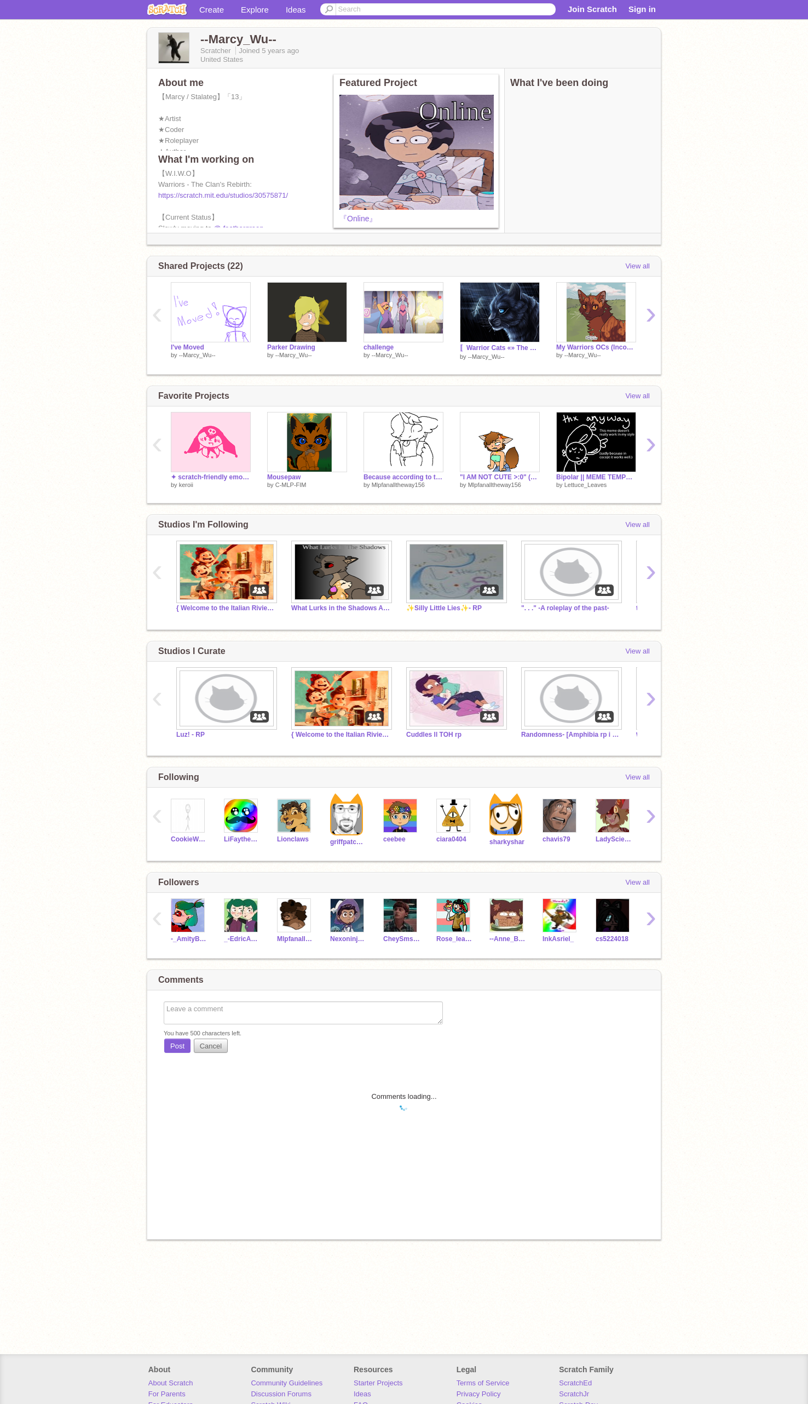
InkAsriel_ (558, 939)
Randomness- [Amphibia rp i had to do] (570, 734)
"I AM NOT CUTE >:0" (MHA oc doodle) (500, 477)
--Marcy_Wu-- (197, 355)
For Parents (167, 1394)
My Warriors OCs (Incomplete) (596, 347)
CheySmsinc (401, 939)
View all (637, 266)
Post (177, 1046)
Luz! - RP (190, 734)
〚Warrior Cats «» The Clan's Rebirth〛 (500, 348)
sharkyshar (506, 842)
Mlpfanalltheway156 (398, 485)
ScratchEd (575, 1383)
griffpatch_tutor (348, 842)
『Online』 (358, 218)
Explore (255, 9)
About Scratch (170, 1383)
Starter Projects (378, 1383)
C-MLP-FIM (291, 485)
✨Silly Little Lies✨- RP (444, 608)
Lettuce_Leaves (585, 485)
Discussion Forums (281, 1394)
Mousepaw (284, 477)
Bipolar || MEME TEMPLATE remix (596, 477)
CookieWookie (189, 839)
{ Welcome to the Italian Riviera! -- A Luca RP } (225, 608)
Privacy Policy (479, 1394)
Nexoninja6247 (348, 939)
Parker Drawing (291, 347)
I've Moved (187, 347)
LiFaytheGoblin (242, 839)
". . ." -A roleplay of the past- (565, 608)
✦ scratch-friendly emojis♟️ (211, 477)
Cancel (211, 1046)
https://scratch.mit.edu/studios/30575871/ (223, 195)
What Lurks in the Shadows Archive (340, 608)
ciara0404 (451, 839)
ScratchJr (574, 1394)
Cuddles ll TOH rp (433, 734)
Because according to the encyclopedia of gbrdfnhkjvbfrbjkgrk (403, 477)
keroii (186, 485)
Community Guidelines (286, 1383)
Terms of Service (483, 1383)
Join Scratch (592, 9)
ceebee (394, 839)
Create (211, 9)
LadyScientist (614, 839)
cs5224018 (612, 939)
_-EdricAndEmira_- (242, 939)
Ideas (296, 9)
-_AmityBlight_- (189, 939)
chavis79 (556, 839)
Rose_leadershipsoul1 (454, 939)
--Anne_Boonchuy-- (507, 939)
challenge (378, 347)
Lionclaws (293, 839)
